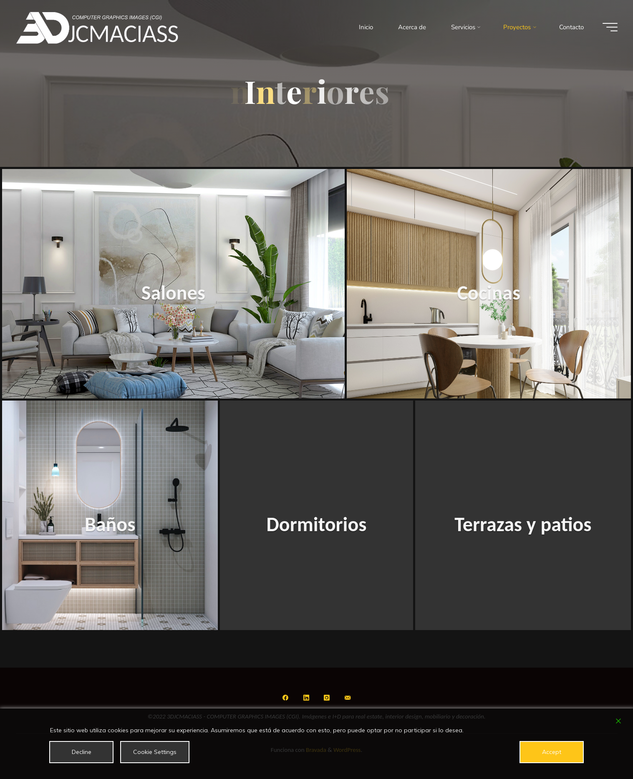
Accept (551, 752)
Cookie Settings (155, 752)
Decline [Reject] (81, 752)
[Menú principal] (610, 27)
